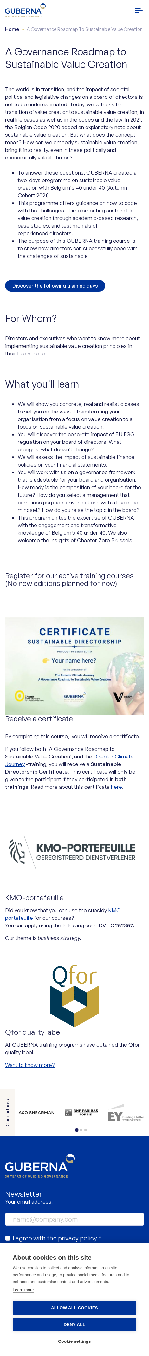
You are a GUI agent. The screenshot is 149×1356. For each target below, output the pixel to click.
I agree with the (57, 1238)
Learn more (23, 1290)
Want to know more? (30, 1065)
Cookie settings (74, 1341)
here (116, 786)
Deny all (74, 1324)
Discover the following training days (55, 285)
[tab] (76, 1130)
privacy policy (77, 1238)
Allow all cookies (74, 1307)
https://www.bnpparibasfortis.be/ (90, 1112)
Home (12, 29)
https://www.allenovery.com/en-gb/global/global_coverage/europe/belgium (45, 1112)
